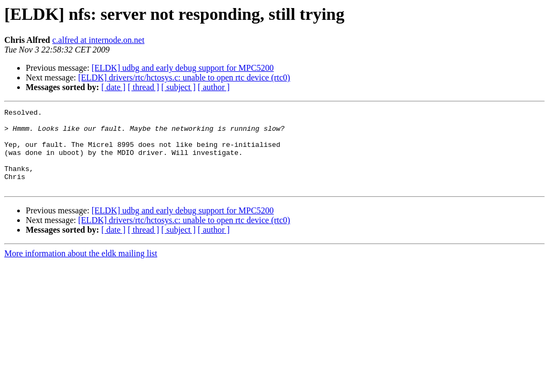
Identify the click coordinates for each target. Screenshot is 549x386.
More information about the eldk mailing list (80, 269)
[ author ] (214, 87)
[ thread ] (143, 87)
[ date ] (113, 87)
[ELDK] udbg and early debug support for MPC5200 (183, 67)
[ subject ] (178, 87)
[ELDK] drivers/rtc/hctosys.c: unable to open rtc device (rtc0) (184, 77)
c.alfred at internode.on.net (98, 39)
